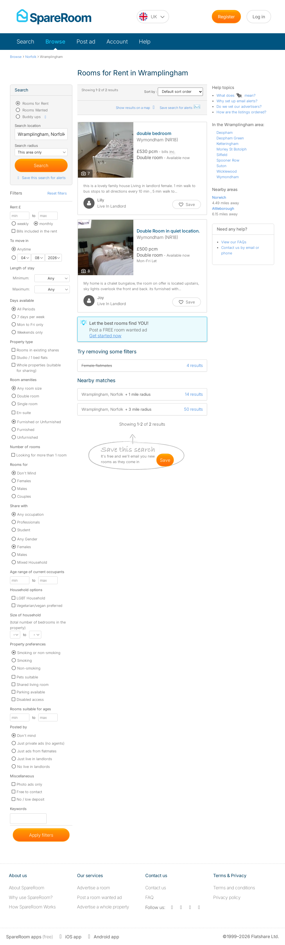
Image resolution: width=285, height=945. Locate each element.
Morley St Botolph (232, 149)
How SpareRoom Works (32, 907)
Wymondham (228, 177)
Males (22, 488)
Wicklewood (227, 171)
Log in (259, 16)
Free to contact (29, 792)
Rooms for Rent (35, 103)
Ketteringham (227, 143)
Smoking (24, 660)
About (26, 887)
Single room (27, 404)
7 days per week (31, 317)
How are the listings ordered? (241, 112)
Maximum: (21, 289)
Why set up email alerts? (237, 101)
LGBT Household (31, 598)
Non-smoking (28, 668)
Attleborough (223, 208)
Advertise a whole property (103, 907)
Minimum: (21, 278)
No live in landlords (33, 766)
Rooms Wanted (34, 110)
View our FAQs (233, 242)
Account (117, 41)
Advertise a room (93, 887)
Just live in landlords (34, 759)
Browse (55, 41)
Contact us (155, 887)
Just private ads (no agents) (40, 743)
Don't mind (26, 735)
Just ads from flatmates (37, 751)
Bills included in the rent (37, 231)
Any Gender (27, 539)
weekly (23, 223)
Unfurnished (27, 437)
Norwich (219, 197)
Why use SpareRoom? (31, 897)
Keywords (18, 809)
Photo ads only (29, 784)
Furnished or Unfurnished (39, 422)
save (165, 460)
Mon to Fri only (30, 324)
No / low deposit (30, 799)
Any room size (29, 388)
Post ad (86, 41)
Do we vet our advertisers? (239, 106)
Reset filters (57, 193)
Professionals (28, 522)
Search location (28, 125)
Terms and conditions (234, 887)
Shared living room (33, 684)
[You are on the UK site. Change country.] (153, 16)
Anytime (24, 249)
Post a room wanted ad (99, 897)
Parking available (31, 692)
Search (25, 41)
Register (226, 16)
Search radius (26, 145)
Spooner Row (228, 160)
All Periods (26, 309)
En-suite (24, 412)
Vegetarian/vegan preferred (39, 605)
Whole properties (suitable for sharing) (39, 368)
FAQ (149, 897)
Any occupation (30, 514)
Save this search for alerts (41, 177)
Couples (24, 496)
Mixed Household (32, 562)
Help (145, 41)
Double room (28, 396)
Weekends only (30, 332)
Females (24, 481)
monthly (46, 223)
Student (23, 530)
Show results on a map (136, 108)
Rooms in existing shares (38, 350)
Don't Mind (26, 473)
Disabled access (30, 699)
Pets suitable (27, 677)
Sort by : (173, 92)
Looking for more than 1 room (41, 455)
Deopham (225, 132)
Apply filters (41, 835)
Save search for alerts (180, 108)
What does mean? (236, 95)
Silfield (222, 154)
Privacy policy (227, 897)
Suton (222, 166)
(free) (29, 936)
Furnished (25, 429)
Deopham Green (230, 138)
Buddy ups (34, 116)
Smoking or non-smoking (38, 652)
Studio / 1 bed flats (32, 357)
